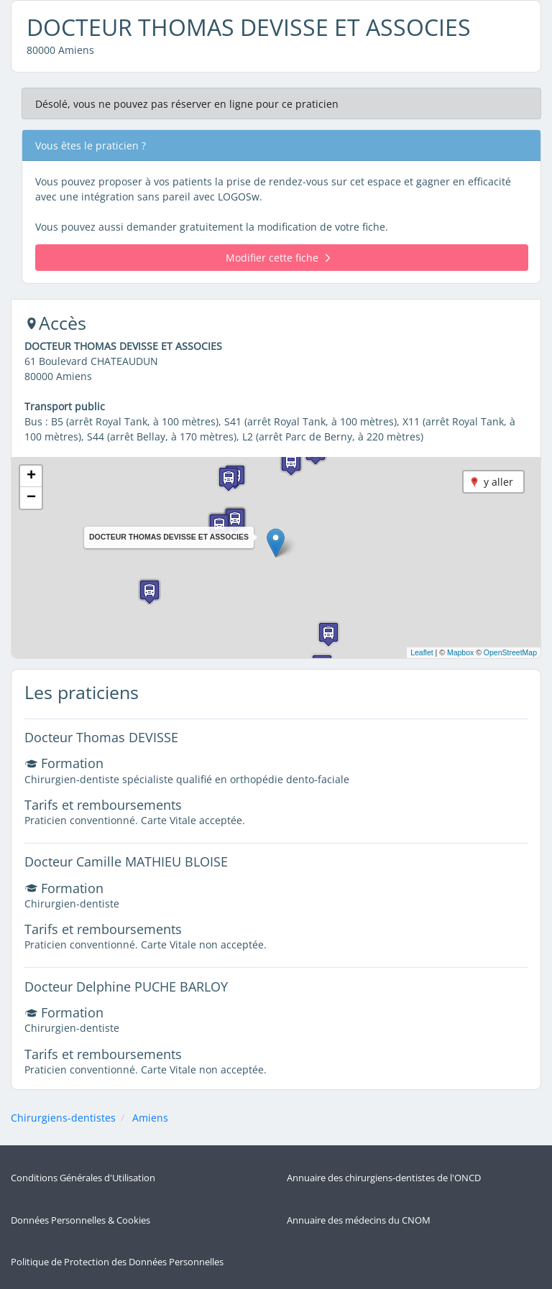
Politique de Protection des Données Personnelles (117, 1262)
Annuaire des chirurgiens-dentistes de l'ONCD (384, 1178)
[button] (276, 543)
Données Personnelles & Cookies (80, 1220)
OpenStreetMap (510, 652)
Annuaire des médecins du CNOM (359, 1220)
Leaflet (421, 652)
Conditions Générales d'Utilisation (83, 1178)
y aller (498, 482)
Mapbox (460, 652)
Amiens (150, 1117)
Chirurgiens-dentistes (63, 1117)
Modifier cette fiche (278, 257)
